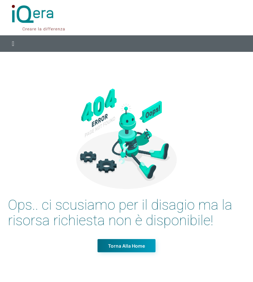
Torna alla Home (126, 246)
